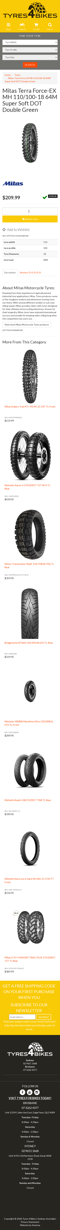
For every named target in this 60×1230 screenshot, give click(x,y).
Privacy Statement (30, 1222)
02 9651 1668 (30, 1063)
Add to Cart (30, 218)
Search (30, 64)
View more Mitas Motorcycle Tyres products (26, 324)
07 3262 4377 (30, 1069)
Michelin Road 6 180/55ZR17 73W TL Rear (27, 800)
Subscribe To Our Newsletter (29, 1007)
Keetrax (36, 1225)
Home (8, 75)
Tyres (17, 75)
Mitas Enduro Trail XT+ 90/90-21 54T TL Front (29, 406)
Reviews (30, 272)
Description (10, 272)
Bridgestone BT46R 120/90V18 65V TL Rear (28, 642)
